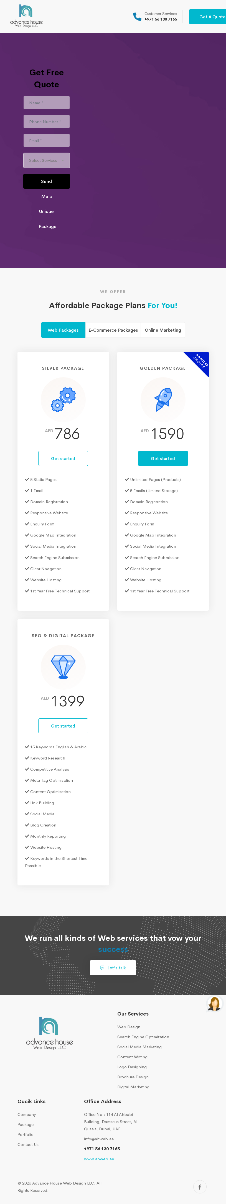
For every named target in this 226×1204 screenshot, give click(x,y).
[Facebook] (200, 1186)
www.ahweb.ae (99, 1158)
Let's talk (113, 967)
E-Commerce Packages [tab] (113, 330)
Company (26, 1114)
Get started (63, 458)
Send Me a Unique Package (48, 183)
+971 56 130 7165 (102, 1148)
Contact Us (28, 1144)
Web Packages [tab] (63, 330)
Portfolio (25, 1134)
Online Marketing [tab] (163, 330)
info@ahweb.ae (99, 1138)
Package (25, 1124)
